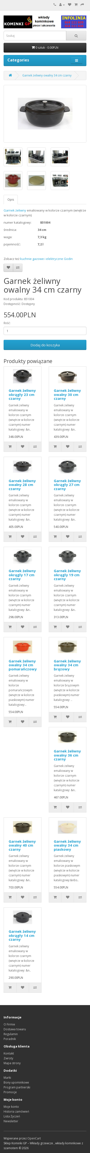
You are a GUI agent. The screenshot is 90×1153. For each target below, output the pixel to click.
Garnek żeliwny (15, 210)
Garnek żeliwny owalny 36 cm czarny (67, 755)
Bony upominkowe (16, 1082)
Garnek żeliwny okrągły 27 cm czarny (67, 484)
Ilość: (7, 323)
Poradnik (10, 1039)
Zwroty (8, 1058)
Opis (10, 199)
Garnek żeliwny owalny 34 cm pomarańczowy (23, 665)
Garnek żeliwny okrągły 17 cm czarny (22, 574)
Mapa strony (12, 1063)
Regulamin (11, 1034)
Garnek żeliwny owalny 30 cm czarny (67, 394)
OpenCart (34, 1138)
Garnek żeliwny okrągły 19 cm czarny (67, 574)
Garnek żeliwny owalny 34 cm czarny (47, 75)
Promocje (10, 1092)
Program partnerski (17, 1087)
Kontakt (9, 1053)
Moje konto (11, 1107)
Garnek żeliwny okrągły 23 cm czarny (22, 394)
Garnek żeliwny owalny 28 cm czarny (22, 484)
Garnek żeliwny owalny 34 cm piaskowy (67, 845)
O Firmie (9, 1024)
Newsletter (11, 1121)
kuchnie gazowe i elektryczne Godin (46, 259)
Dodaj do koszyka (45, 344)
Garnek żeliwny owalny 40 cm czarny (22, 845)
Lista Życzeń (12, 1116)
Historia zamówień (16, 1111)
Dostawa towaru (15, 1029)
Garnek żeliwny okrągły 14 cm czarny (22, 935)
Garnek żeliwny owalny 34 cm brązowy (67, 665)
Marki (7, 1078)
